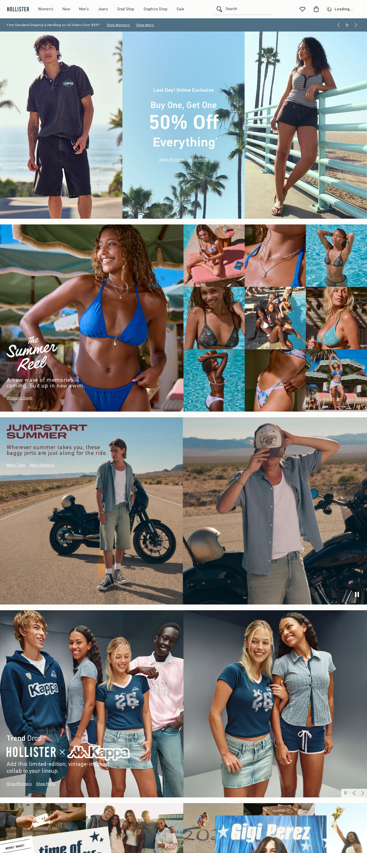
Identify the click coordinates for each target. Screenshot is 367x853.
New (66, 9)
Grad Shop (125, 9)
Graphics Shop (156, 9)
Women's (45, 9)
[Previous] (338, 25)
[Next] (356, 25)
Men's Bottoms (42, 465)
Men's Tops (16, 465)
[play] (357, 594)
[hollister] (17, 9)
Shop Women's (118, 25)
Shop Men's (145, 25)
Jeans (103, 9)
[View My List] (302, 9)
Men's (84, 9)
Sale (180, 9)
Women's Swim (19, 398)
